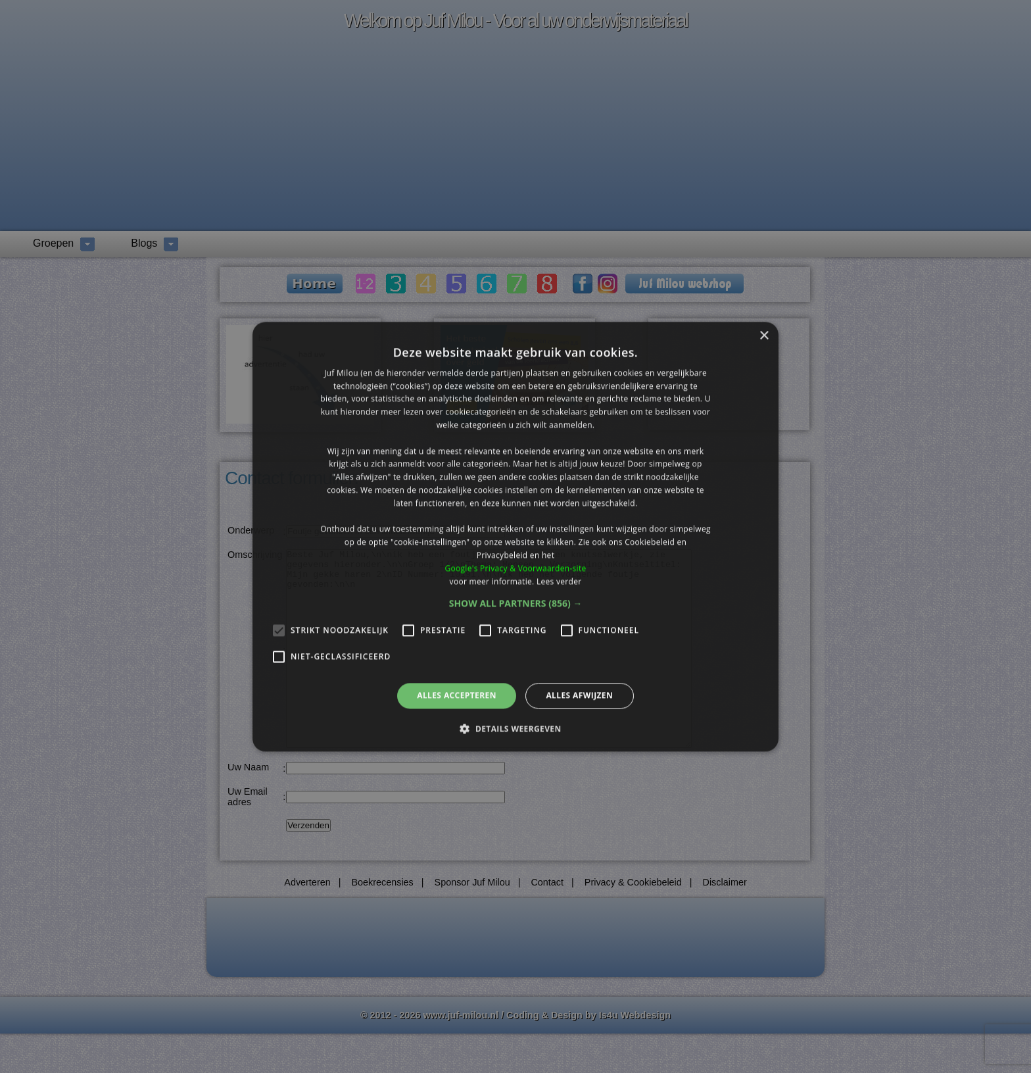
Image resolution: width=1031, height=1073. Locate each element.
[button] (516, 604)
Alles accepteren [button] (456, 695)
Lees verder (559, 581)
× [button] (764, 336)
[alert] (515, 536)
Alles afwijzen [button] (579, 695)
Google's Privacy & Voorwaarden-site (515, 568)
